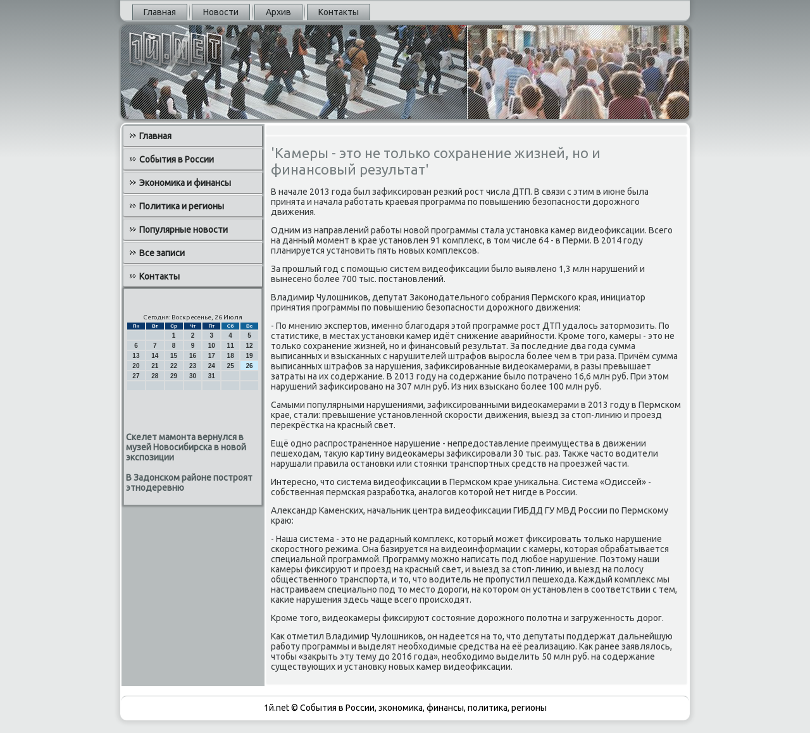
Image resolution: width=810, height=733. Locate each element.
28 (154, 376)
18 (230, 355)
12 (249, 345)
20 (135, 365)
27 (135, 376)
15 (173, 355)
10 (211, 345)
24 (211, 365)
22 (173, 365)
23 (192, 365)
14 (154, 355)
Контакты (338, 12)
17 (211, 355)
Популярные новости (183, 230)
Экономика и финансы (185, 183)
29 (173, 376)
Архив (278, 12)
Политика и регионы (181, 206)
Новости (221, 12)
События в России (176, 159)
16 (192, 355)
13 (135, 355)
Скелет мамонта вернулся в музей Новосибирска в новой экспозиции (186, 447)
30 (192, 376)
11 (230, 345)
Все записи (162, 253)
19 (249, 355)
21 (154, 365)
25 (230, 365)
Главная (160, 12)
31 (211, 376)
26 (249, 365)
